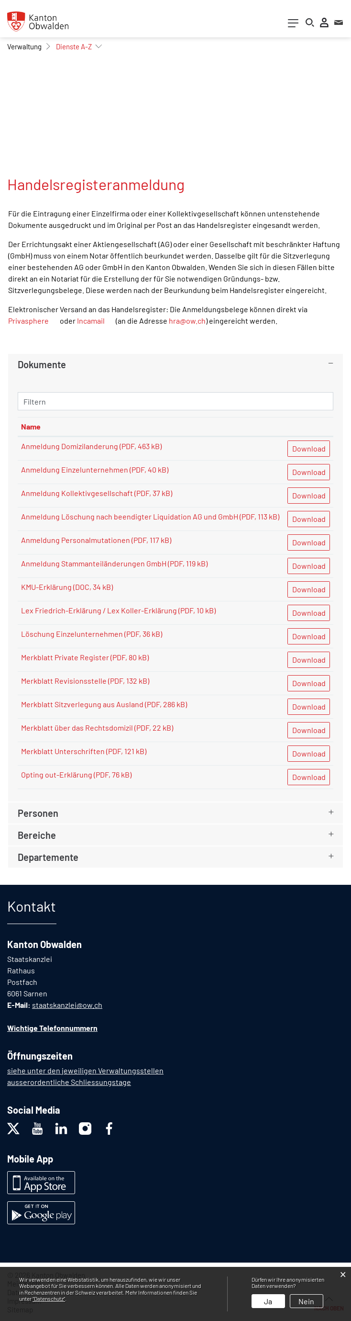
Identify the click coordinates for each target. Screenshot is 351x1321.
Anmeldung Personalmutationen (75, 539)
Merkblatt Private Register (65, 657)
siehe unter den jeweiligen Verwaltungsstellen (85, 1070)
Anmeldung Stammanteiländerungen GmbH (93, 563)
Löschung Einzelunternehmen (72, 633)
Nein (306, 1301)
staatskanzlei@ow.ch (67, 1004)
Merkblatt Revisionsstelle (64, 680)
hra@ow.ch (187, 320)
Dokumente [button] (42, 364)
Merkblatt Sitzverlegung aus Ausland (82, 704)
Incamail (91, 320)
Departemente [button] (48, 857)
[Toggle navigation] (293, 25)
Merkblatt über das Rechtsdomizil (77, 727)
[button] (24, 46)
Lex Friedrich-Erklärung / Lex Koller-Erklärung (99, 610)
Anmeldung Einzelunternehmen (74, 469)
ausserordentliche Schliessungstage (69, 1081)
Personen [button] (38, 813)
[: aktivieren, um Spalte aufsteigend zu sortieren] (308, 427)
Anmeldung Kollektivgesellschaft (77, 492)
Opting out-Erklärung (56, 774)
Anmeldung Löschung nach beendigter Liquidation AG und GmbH (129, 516)
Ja (268, 1301)
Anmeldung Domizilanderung (69, 446)
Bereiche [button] (37, 835)
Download (309, 448)
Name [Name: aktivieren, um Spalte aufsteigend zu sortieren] (31, 426)
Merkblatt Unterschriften (63, 751)
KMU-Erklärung (46, 586)
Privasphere (28, 320)
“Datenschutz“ (49, 1298)
